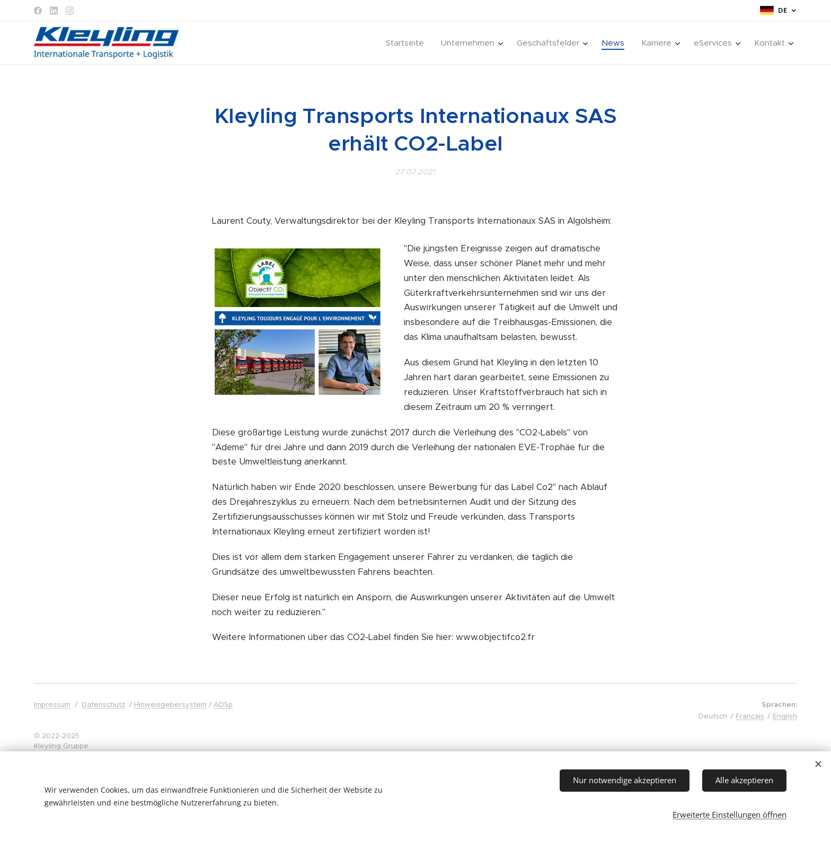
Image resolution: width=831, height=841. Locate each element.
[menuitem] (407, 43)
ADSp (223, 704)
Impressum (52, 704)
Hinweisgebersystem (170, 704)
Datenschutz (103, 704)
